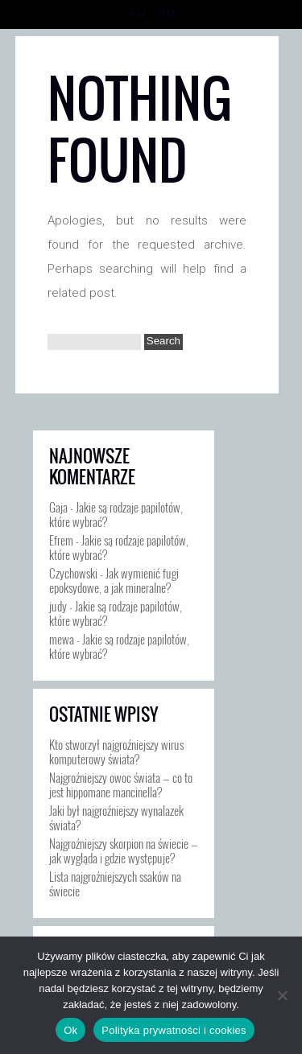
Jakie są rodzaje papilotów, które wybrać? (116, 514)
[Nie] (282, 995)
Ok (70, 1030)
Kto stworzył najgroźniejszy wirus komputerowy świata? (116, 751)
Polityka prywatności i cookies (173, 1030)
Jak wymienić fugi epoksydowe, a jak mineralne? (114, 580)
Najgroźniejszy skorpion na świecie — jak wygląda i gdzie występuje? (123, 850)
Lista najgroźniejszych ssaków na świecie (115, 883)
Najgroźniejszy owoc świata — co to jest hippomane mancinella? (120, 784)
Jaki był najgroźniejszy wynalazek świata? (116, 817)
